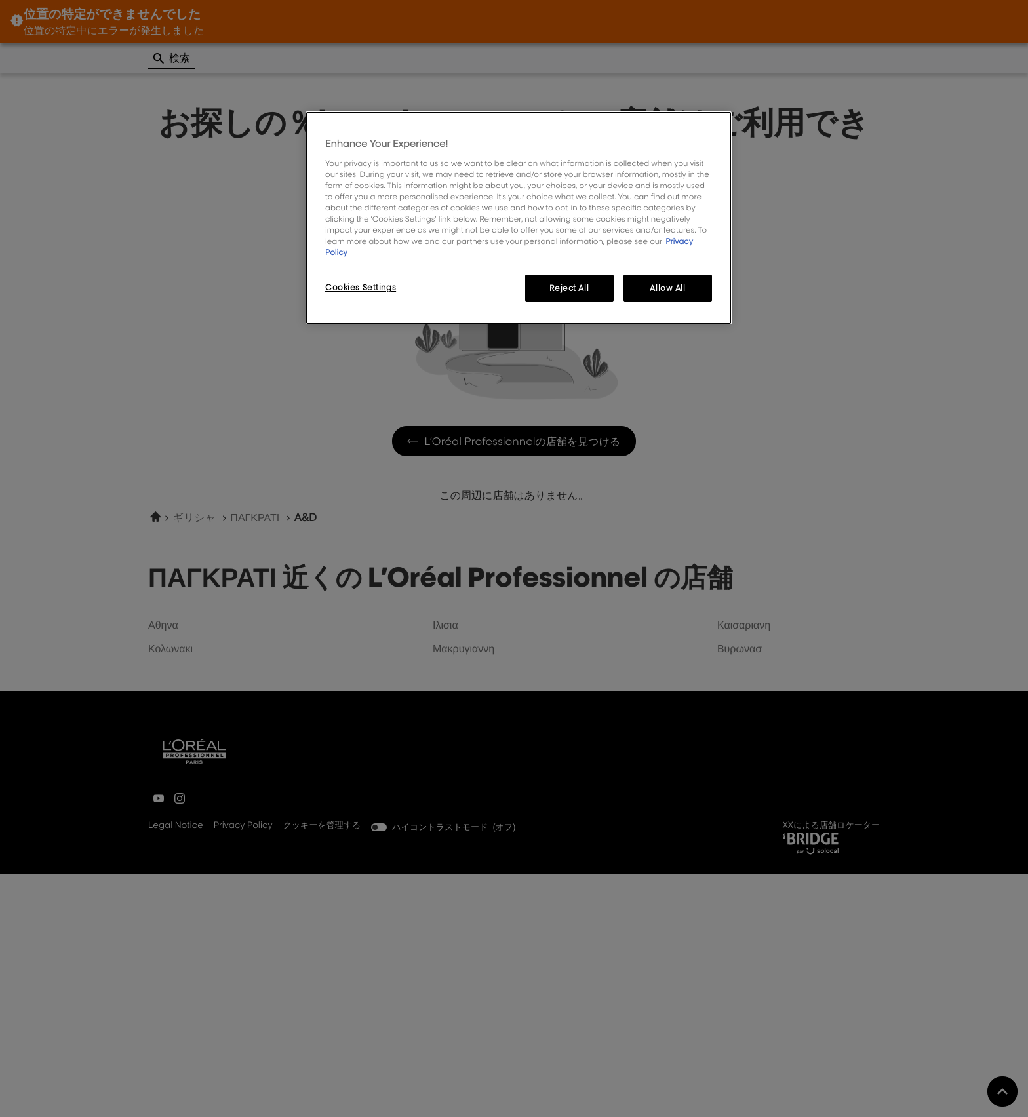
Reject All (569, 288)
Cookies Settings (360, 287)
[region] (519, 217)
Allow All (667, 288)
